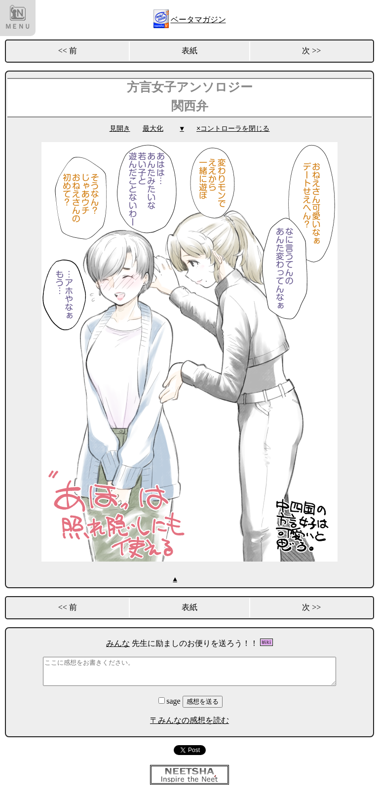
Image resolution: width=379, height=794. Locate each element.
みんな (118, 643)
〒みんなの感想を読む (189, 720)
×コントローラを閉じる (232, 128)
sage (170, 700)
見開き (120, 128)
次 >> (311, 50)
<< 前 (67, 50)
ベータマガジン (198, 19)
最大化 (153, 128)
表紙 (189, 50)
